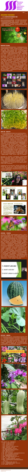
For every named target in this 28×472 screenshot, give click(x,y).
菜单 (23, 12)
